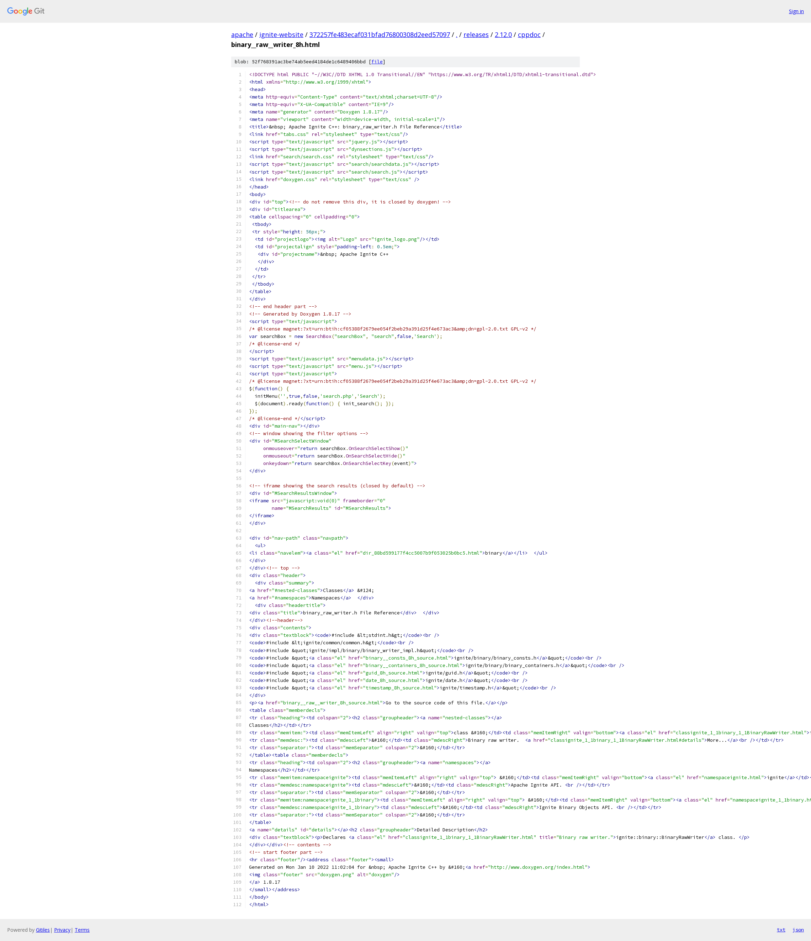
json (798, 929)
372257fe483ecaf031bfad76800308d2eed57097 (379, 34)
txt (781, 929)
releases (476, 34)
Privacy (62, 929)
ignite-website (281, 34)
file (377, 62)
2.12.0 (503, 34)
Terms (82, 929)
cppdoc (529, 34)
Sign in (796, 11)
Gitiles (43, 929)
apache (242, 34)
